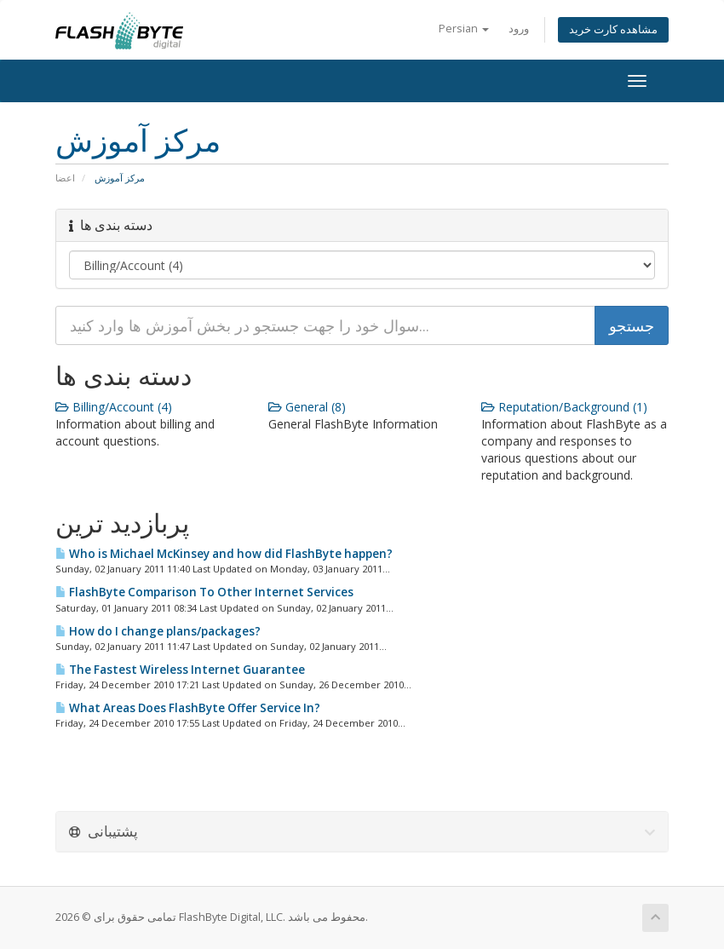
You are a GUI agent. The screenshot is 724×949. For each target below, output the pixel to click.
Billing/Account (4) (113, 407)
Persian (464, 28)
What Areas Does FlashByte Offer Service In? (187, 708)
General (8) (307, 407)
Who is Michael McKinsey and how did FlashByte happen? (224, 553)
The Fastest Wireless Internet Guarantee (180, 669)
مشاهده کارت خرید (613, 29)
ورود (519, 28)
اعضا (65, 177)
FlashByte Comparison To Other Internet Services (204, 592)
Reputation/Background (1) (564, 407)
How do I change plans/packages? (158, 631)
